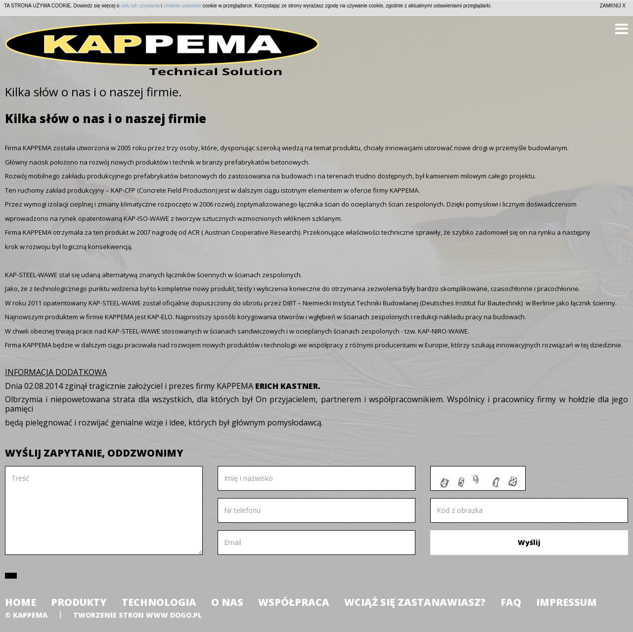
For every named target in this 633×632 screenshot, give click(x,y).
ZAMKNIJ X (613, 5)
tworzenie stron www (120, 615)
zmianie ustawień (182, 5)
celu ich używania (140, 5)
